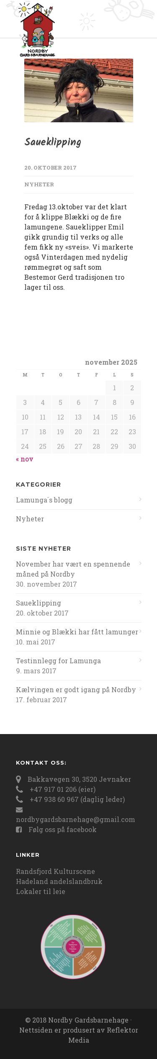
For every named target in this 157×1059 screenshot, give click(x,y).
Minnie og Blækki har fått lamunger (77, 631)
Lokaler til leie (40, 891)
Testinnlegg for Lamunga (58, 660)
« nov (24, 458)
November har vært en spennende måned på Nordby (73, 568)
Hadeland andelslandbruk (59, 881)
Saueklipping (52, 142)
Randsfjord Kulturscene (55, 871)
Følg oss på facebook (62, 829)
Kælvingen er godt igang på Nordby (76, 689)
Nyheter (39, 184)
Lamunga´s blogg (44, 499)
